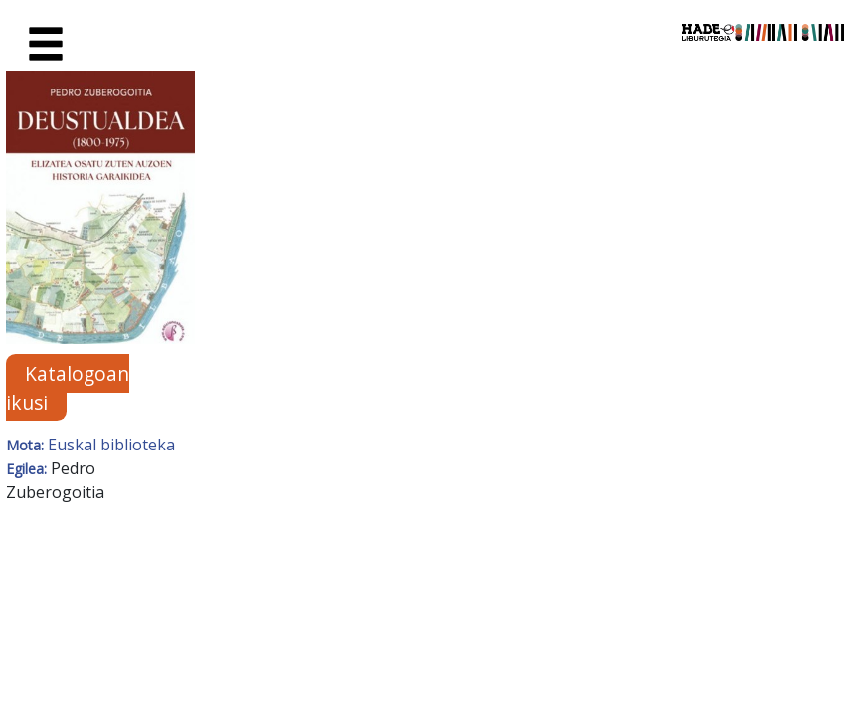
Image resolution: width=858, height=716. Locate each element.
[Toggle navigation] (46, 45)
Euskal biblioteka (111, 444)
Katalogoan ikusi (67, 388)
